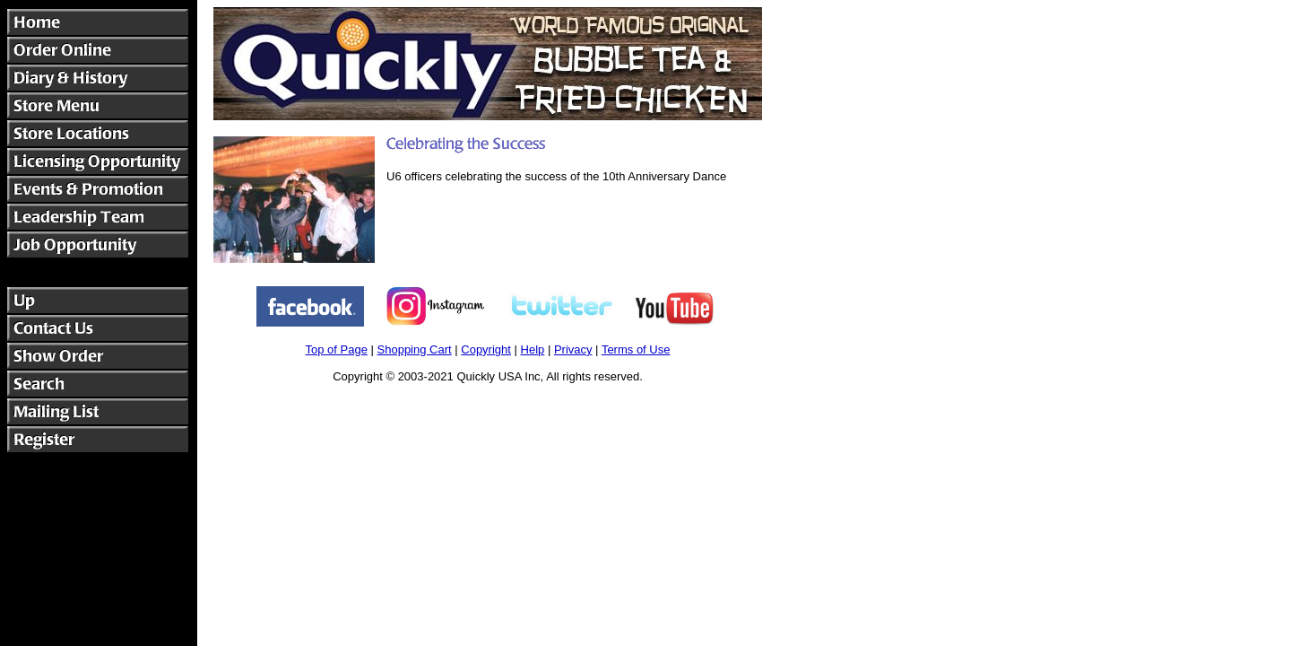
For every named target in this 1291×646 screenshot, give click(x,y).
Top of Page (337, 349)
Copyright (486, 349)
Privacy (573, 349)
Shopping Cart (414, 349)
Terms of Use (636, 349)
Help (533, 349)
